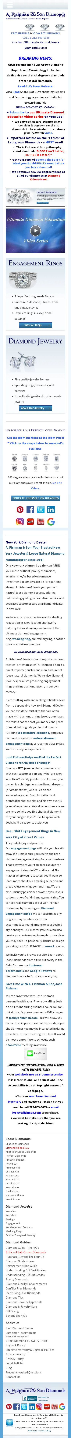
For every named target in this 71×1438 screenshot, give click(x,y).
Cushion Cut (12, 1171)
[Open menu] (10, 5)
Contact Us (13, 1377)
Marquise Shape (15, 1195)
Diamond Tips (15, 1297)
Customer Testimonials (21, 1333)
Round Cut (11, 1163)
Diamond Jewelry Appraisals (24, 1302)
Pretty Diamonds (15, 1159)
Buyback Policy (15, 1345)
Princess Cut (13, 1167)
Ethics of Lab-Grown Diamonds (26, 1252)
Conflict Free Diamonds (21, 1288)
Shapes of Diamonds (17, 1143)
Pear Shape (12, 1187)
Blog (9, 1368)
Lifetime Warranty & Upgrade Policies (30, 1350)
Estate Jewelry (15, 1354)
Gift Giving (12, 1311)
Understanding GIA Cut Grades (25, 1275)
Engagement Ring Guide (21, 1266)
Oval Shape (12, 1191)
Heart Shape (13, 1199)
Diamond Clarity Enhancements (26, 1284)
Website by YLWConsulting (39, 1430)
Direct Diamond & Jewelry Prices (27, 1341)
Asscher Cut (12, 1183)
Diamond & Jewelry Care (21, 1306)
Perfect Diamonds (16, 1155)
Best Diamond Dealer (19, 1328)
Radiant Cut (12, 1175)
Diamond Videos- (15, 1147)
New (27, 1147)
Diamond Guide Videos (20, 1261)
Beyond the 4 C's (16, 1315)
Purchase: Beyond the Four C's (25, 1257)
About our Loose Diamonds (21, 1151)
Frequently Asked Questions (24, 1372)
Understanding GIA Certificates (26, 1270)
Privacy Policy (14, 1359)
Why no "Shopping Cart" (17, 1336)
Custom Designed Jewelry (20, 1235)
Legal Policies (15, 1363)
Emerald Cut (12, 1179)
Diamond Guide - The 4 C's (22, 1247)
